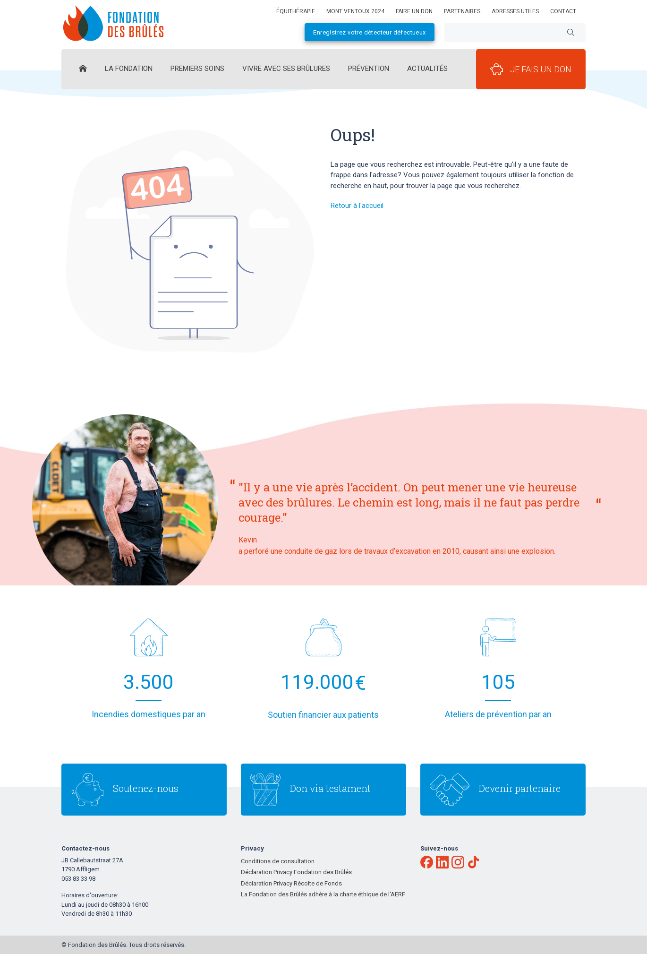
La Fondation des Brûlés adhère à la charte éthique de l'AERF (323, 894)
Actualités (427, 68)
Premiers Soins (197, 68)
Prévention (368, 68)
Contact (563, 11)
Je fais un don (530, 69)
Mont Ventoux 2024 (355, 11)
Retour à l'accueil (357, 205)
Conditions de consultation (278, 861)
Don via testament (330, 788)
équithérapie (295, 11)
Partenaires (462, 11)
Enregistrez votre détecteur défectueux (369, 32)
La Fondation (129, 68)
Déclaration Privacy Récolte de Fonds (291, 883)
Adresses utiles (515, 11)
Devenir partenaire (520, 788)
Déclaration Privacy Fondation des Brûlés (296, 872)
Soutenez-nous (146, 788)
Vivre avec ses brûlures (286, 68)
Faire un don (414, 11)
